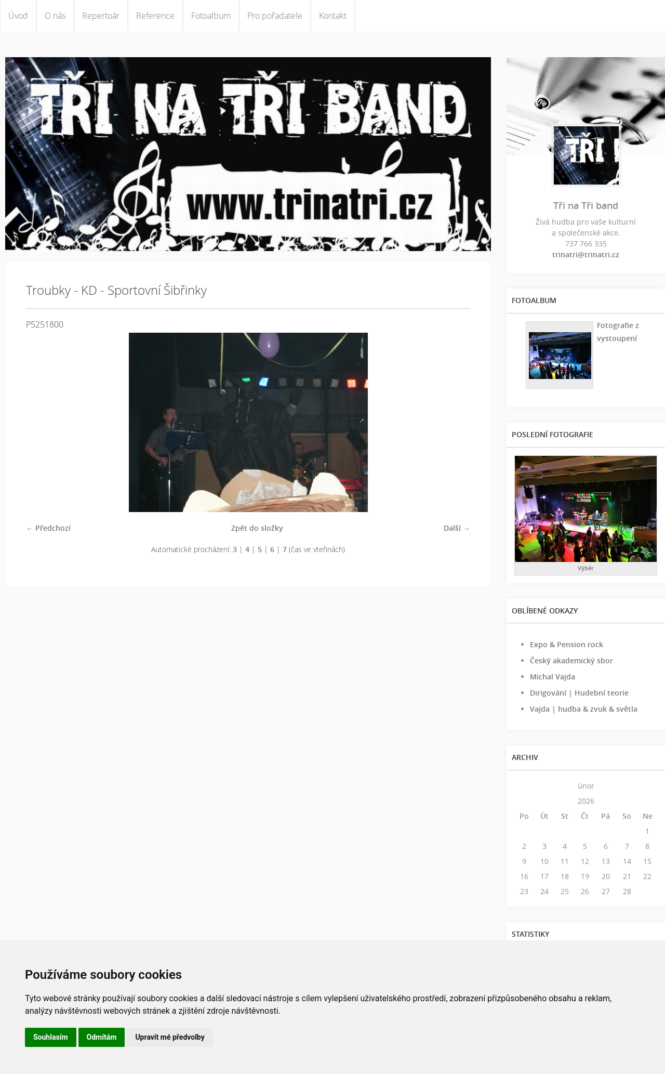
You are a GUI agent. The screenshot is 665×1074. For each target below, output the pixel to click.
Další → (457, 528)
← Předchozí (48, 528)
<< (524, 786)
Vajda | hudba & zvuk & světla (583, 709)
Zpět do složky (257, 528)
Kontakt (333, 15)
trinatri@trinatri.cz (585, 254)
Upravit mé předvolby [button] (169, 1037)
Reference (155, 15)
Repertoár (100, 15)
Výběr (586, 568)
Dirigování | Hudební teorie (579, 693)
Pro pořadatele (274, 15)
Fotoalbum (211, 15)
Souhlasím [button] (50, 1037)
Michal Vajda (552, 677)
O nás (55, 15)
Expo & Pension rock (566, 644)
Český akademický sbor (571, 660)
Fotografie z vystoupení (618, 331)
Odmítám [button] (102, 1037)
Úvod (18, 15)
